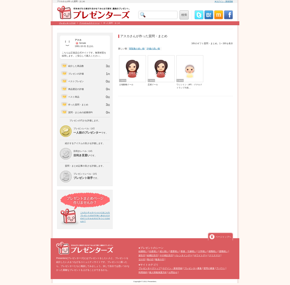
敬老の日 (159, 259)
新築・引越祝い (188, 251)
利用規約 (143, 272)
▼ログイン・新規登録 (224, 1)
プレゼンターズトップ (150, 268)
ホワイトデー (200, 255)
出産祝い (153, 251)
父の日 (142, 259)
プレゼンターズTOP (67, 23)
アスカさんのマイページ (89, 23)
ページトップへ (223, 237)
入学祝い (202, 251)
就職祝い (212, 251)
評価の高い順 (153, 48)
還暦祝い (174, 251)
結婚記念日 (152, 255)
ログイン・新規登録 (172, 268)
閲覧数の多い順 (137, 48)
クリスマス (214, 255)
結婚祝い (143, 251)
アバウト (220, 268)
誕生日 (142, 255)
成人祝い (164, 251)
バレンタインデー (183, 255)
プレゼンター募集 (193, 268)
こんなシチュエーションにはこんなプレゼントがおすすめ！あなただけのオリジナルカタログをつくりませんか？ (95, 216)
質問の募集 (209, 268)
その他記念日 (166, 255)
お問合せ (172, 272)
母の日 (150, 259)
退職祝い (223, 251)
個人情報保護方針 (158, 272)
